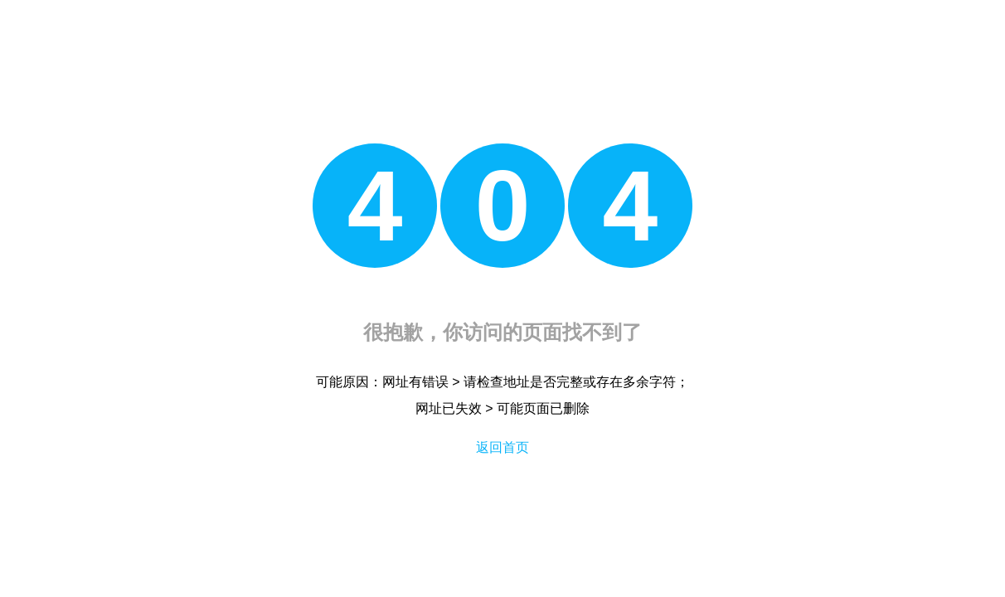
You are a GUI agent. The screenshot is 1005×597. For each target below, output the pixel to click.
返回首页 (502, 447)
